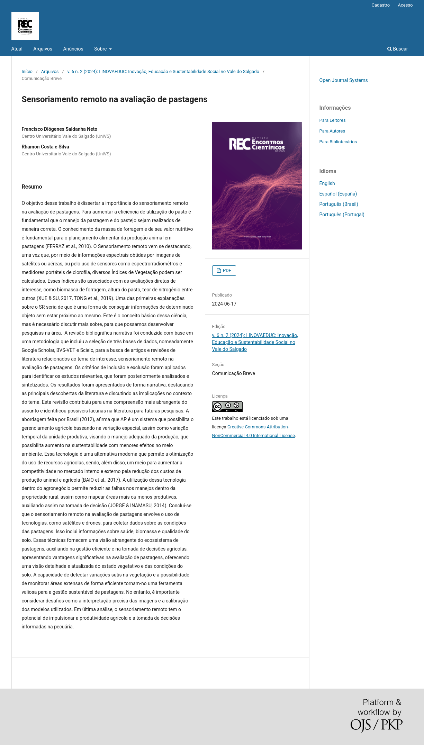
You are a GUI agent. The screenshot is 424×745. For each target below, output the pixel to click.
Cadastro (381, 5)
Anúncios (73, 49)
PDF (226, 270)
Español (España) (338, 194)
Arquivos (42, 49)
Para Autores (332, 131)
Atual (16, 49)
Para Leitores (332, 120)
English (327, 183)
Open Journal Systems (343, 80)
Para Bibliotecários (338, 141)
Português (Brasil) (338, 204)
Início (27, 71)
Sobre (101, 49)
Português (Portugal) (341, 214)
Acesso (405, 5)
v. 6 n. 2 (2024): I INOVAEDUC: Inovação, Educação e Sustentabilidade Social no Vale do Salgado (163, 71)
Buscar (397, 49)
